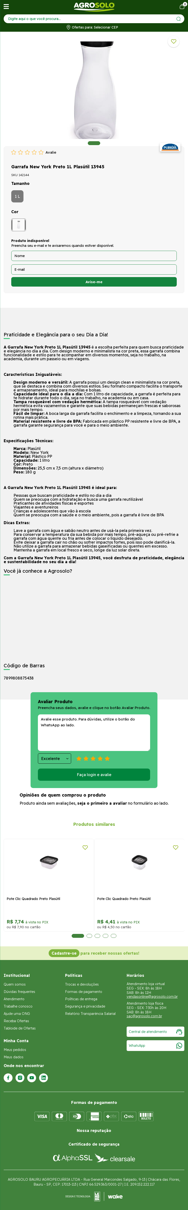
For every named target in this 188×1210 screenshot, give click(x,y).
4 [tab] (105, 936)
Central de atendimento (155, 1031)
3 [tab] (97, 936)
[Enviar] (179, 19)
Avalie (50, 152)
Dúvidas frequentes (19, 992)
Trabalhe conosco (18, 1006)
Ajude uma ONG (17, 1013)
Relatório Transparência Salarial (90, 1013)
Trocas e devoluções (82, 984)
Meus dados (13, 1057)
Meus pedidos (15, 1050)
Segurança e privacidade (85, 1006)
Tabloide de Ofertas (20, 1028)
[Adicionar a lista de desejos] (173, 41)
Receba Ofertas (16, 1021)
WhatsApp (155, 1046)
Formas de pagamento (83, 992)
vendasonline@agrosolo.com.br (152, 996)
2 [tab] (89, 936)
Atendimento (14, 999)
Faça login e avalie (94, 774)
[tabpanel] (94, 90)
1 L (17, 196)
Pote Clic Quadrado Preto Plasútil (51, 899)
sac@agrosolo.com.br (144, 1016)
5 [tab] (113, 936)
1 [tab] (94, 143)
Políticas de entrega (81, 999)
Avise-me (94, 282)
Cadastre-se (64, 953)
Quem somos (15, 984)
